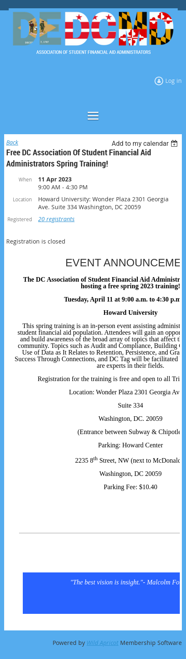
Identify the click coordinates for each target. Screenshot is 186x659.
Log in (173, 80)
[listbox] (145, 143)
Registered (19, 219)
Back (12, 142)
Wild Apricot (102, 643)
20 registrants (56, 219)
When (25, 179)
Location (22, 199)
